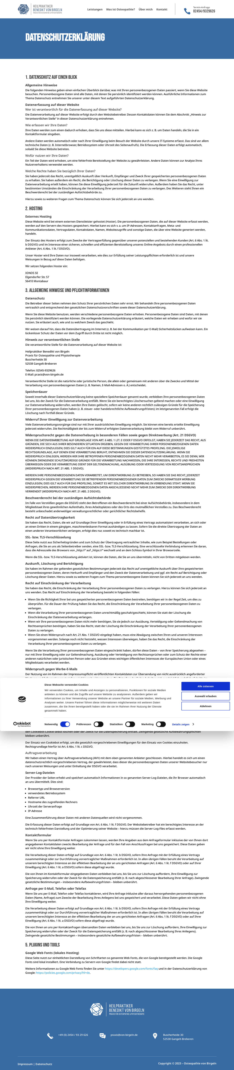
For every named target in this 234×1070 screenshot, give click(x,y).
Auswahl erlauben (205, 1035)
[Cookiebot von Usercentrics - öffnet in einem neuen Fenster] (22, 1063)
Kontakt (161, 9)
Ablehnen (205, 1045)
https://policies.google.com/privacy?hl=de (63, 973)
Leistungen (94, 9)
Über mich (146, 9)
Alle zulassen (205, 1025)
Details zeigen (180, 1063)
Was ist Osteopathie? (120, 9)
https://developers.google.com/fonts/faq (131, 968)
